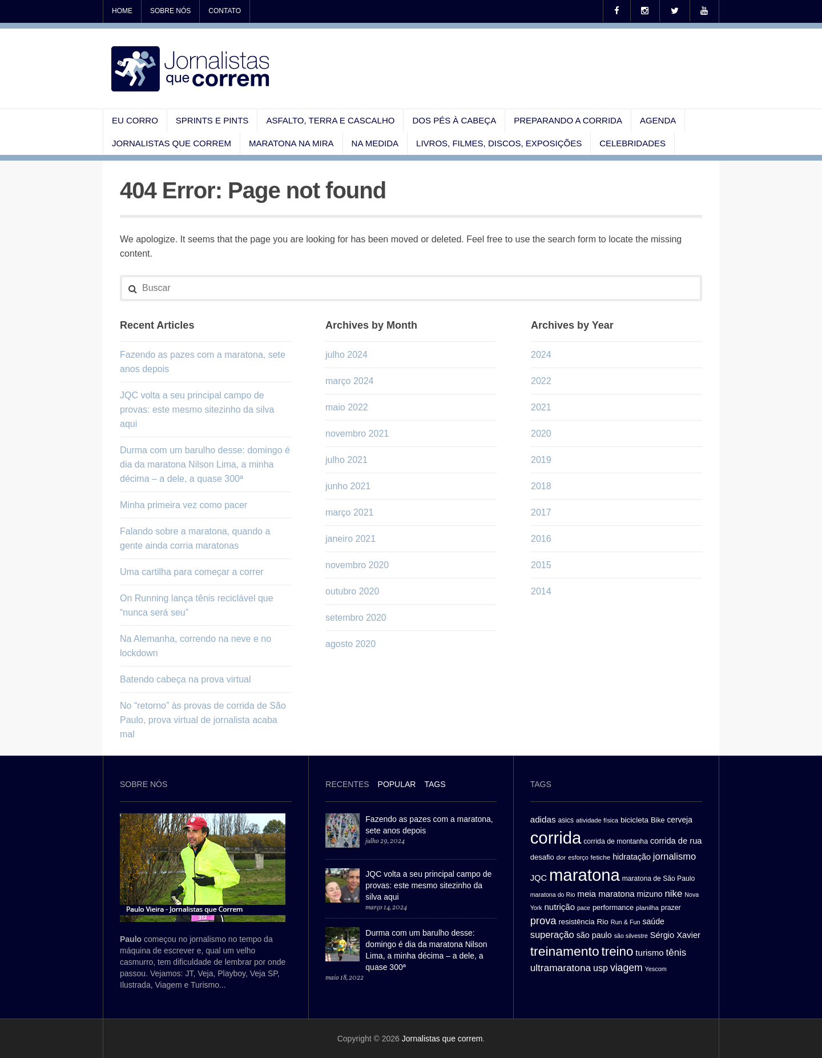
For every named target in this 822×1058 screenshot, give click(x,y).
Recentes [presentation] (347, 784)
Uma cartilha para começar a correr (192, 572)
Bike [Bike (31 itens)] (658, 820)
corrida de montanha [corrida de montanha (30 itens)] (615, 841)
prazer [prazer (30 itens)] (671, 908)
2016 (541, 539)
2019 (541, 460)
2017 (541, 512)
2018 (541, 486)
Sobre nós (170, 11)
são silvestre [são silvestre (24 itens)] (631, 935)
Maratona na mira (291, 143)
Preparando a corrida (568, 120)
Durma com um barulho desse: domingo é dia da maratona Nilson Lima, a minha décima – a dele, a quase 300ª (205, 464)
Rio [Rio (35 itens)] (603, 921)
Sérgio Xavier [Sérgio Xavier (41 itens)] (675, 935)
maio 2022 (346, 407)
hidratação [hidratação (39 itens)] (632, 856)
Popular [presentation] (397, 784)
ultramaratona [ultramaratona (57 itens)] (560, 967)
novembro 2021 (357, 433)
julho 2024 (346, 355)
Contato (224, 11)
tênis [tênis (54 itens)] (676, 952)
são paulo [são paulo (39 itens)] (594, 935)
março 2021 (349, 512)
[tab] (347, 785)
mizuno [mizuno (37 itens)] (650, 894)
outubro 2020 (352, 591)
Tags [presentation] (434, 784)
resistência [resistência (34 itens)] (576, 921)
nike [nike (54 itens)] (673, 893)
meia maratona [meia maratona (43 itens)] (605, 894)
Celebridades (632, 143)
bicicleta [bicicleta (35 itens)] (634, 820)
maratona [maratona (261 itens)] (584, 874)
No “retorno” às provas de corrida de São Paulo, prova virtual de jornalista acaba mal (203, 720)
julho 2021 (346, 460)
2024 (541, 355)
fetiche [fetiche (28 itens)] (601, 857)
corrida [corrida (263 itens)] (556, 837)
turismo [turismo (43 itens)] (649, 952)
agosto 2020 (350, 644)
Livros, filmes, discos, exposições (499, 143)
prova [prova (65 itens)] (543, 921)
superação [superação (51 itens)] (552, 934)
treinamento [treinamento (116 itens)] (564, 951)
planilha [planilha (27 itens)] (647, 907)
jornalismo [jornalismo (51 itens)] (674, 856)
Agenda (658, 120)
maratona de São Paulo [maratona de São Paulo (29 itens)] (658, 879)
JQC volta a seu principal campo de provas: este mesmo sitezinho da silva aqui (197, 409)
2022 (541, 381)
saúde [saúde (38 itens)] (653, 921)
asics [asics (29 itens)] (566, 820)
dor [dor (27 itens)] (561, 857)
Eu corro (135, 120)
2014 (541, 591)
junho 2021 (347, 486)
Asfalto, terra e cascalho (330, 120)
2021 (541, 407)
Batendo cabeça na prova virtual (185, 679)
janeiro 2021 (350, 539)
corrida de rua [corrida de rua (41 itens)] (676, 840)
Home (122, 11)
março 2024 (349, 381)
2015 (541, 565)
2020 (541, 433)
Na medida (375, 143)
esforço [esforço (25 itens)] (578, 857)
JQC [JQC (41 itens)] (538, 878)
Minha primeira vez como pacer (183, 505)
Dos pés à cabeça (454, 120)
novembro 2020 (357, 565)
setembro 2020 (355, 617)
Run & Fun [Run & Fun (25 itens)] (625, 922)
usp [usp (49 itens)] (600, 968)
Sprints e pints (212, 120)
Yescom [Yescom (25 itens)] (656, 968)
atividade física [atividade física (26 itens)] (597, 820)
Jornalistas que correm (171, 143)
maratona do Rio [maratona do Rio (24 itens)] (552, 894)
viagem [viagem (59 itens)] (626, 967)
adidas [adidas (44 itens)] (543, 819)
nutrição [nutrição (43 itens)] (559, 907)
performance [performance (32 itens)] (613, 907)
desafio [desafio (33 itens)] (542, 857)
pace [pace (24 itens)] (583, 907)
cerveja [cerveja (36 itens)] (679, 820)
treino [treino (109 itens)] (618, 951)
